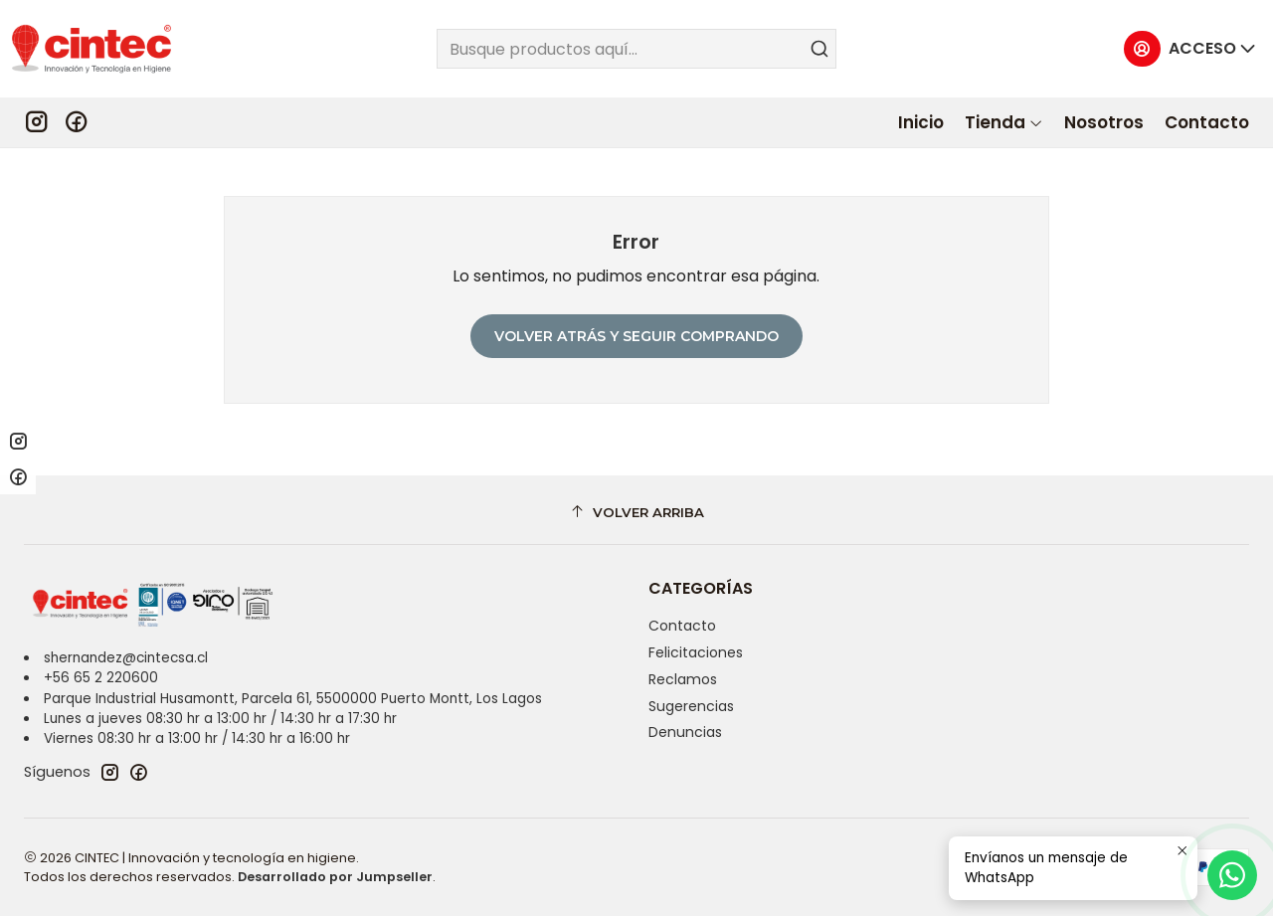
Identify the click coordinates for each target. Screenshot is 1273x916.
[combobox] (637, 49)
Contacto (682, 626)
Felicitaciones (695, 652)
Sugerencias (691, 706)
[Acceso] (1190, 49)
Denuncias (685, 732)
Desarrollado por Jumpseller (335, 876)
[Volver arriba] (636, 512)
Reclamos (682, 679)
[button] (1004, 122)
